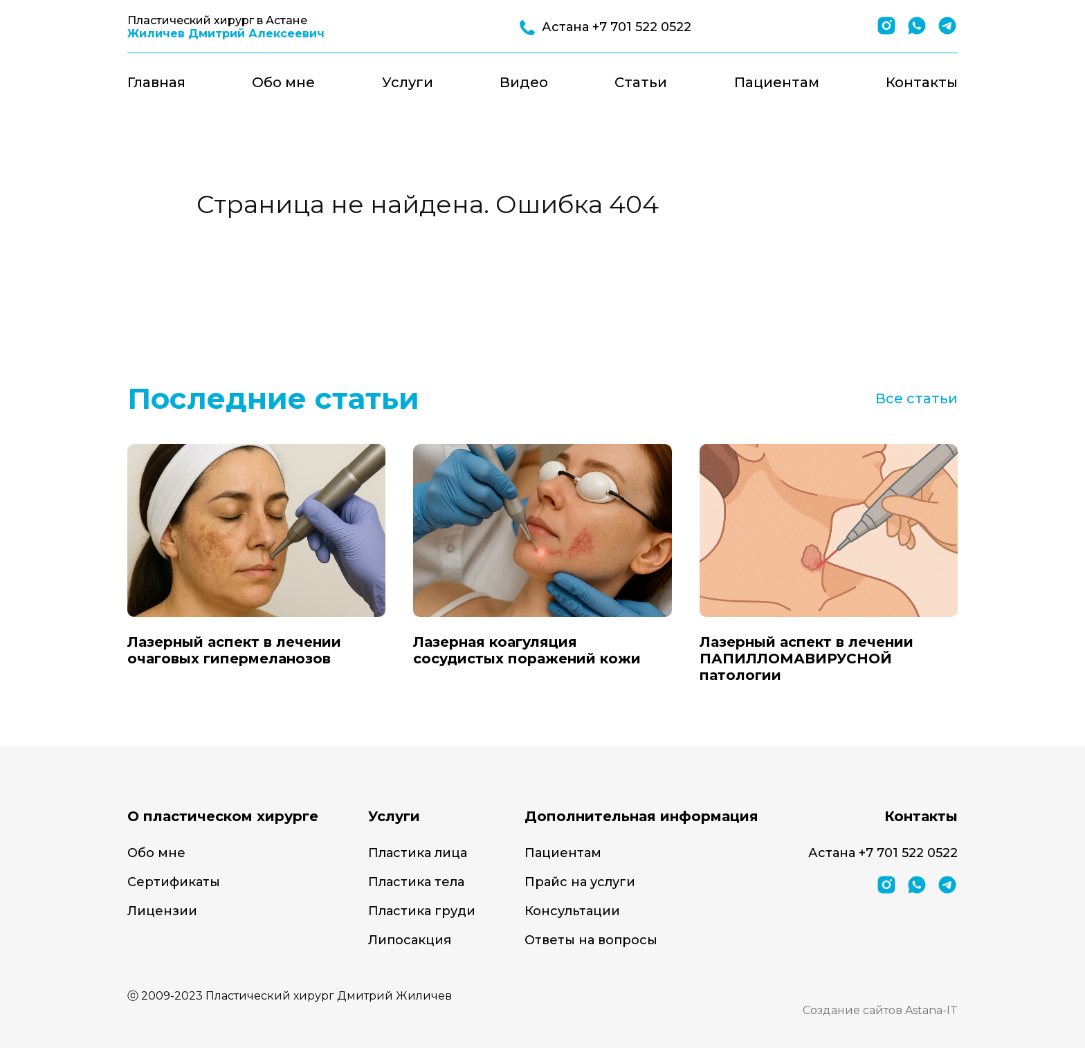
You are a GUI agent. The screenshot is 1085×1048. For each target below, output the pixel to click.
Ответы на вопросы (591, 940)
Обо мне (283, 82)
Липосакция (409, 940)
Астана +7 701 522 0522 (883, 853)
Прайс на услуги (580, 882)
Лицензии (162, 911)
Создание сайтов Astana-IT (880, 1010)
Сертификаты (173, 882)
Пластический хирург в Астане (226, 27)
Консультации (572, 911)
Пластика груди (421, 911)
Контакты (922, 82)
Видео (524, 82)
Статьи (640, 82)
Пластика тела (416, 882)
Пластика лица (417, 853)
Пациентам (776, 82)
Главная (156, 82)
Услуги (407, 82)
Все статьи (916, 398)
